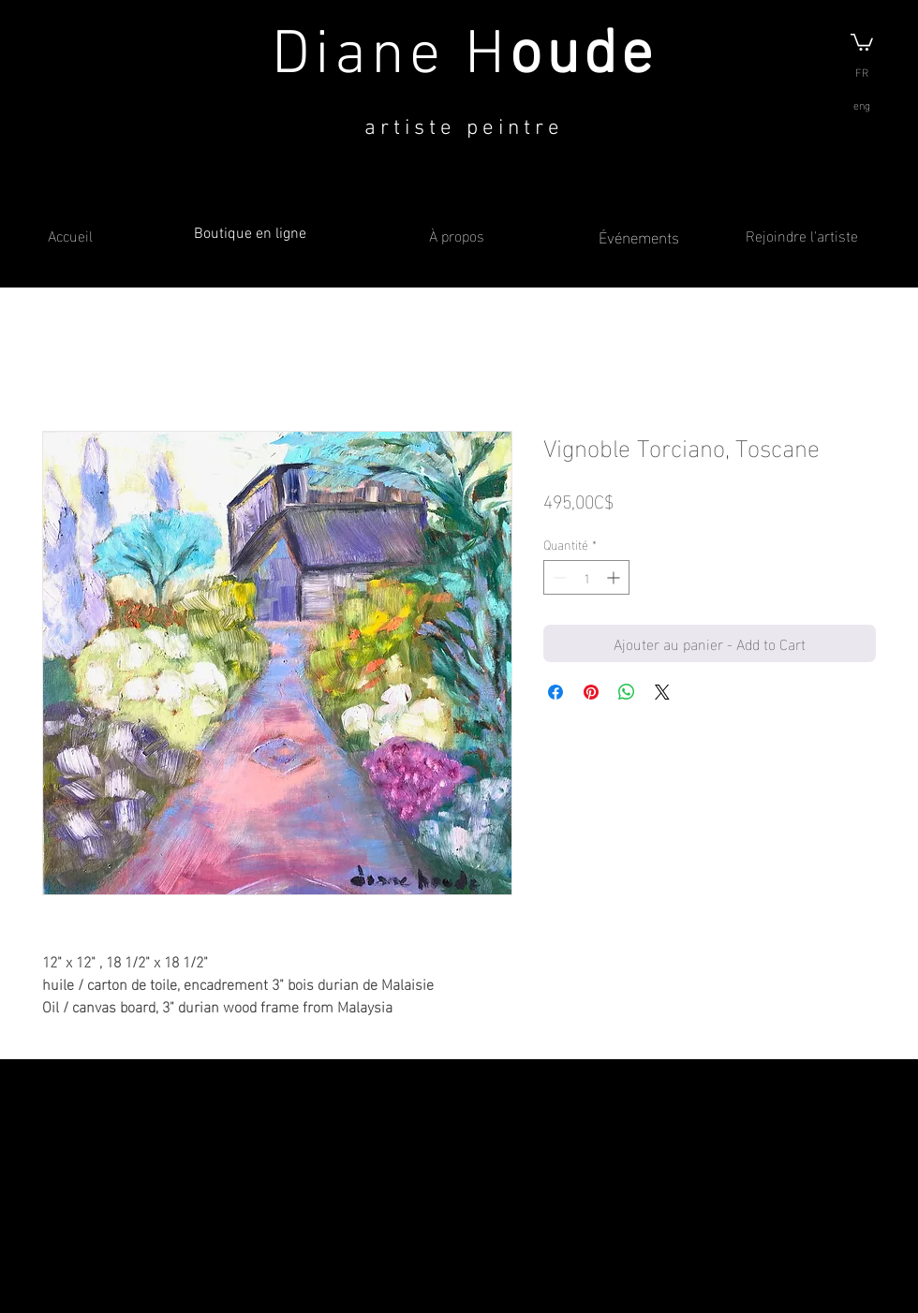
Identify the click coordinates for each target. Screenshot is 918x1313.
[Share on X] (662, 692)
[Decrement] (558, 577)
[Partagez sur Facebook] (555, 692)
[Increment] (615, 577)
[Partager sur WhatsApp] (626, 692)
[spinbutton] (586, 577)
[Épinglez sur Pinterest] (591, 692)
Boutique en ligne (250, 234)
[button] (862, 41)
